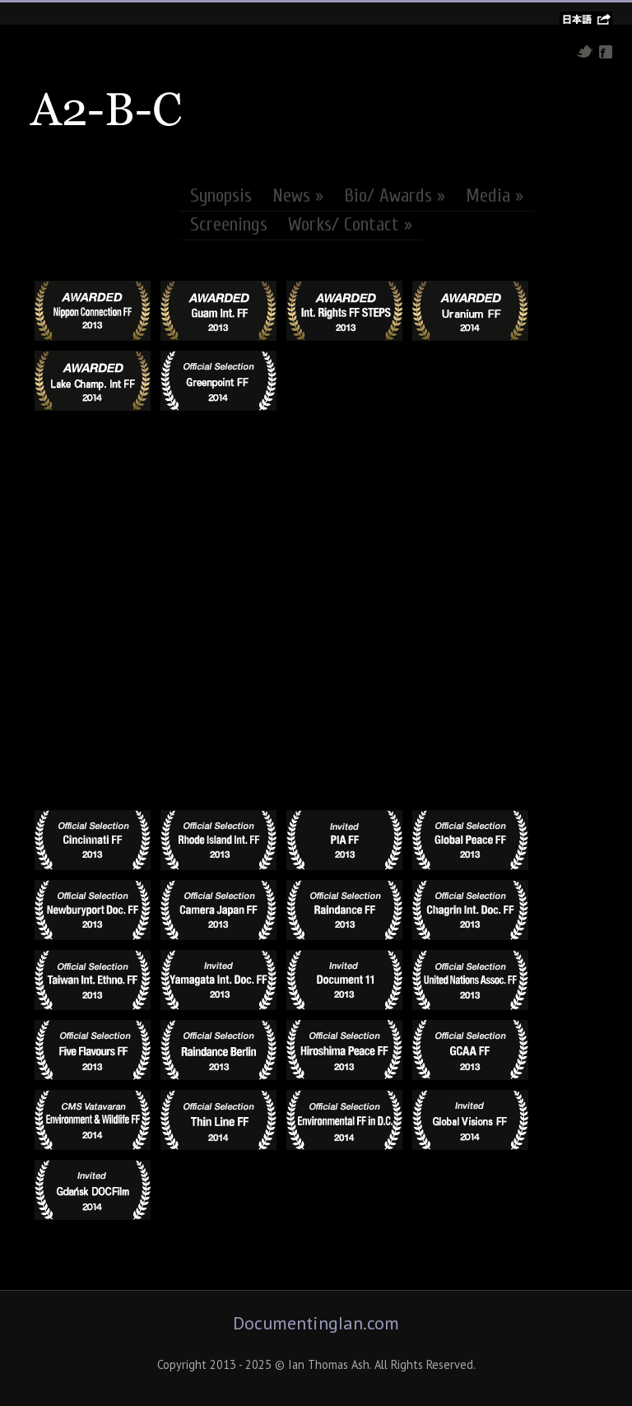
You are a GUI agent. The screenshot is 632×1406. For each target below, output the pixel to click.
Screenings (228, 224)
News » (297, 196)
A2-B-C (106, 109)
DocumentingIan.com (316, 1322)
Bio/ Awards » (394, 196)
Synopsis (221, 196)
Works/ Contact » (350, 224)
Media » (494, 196)
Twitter (584, 51)
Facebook (605, 51)
